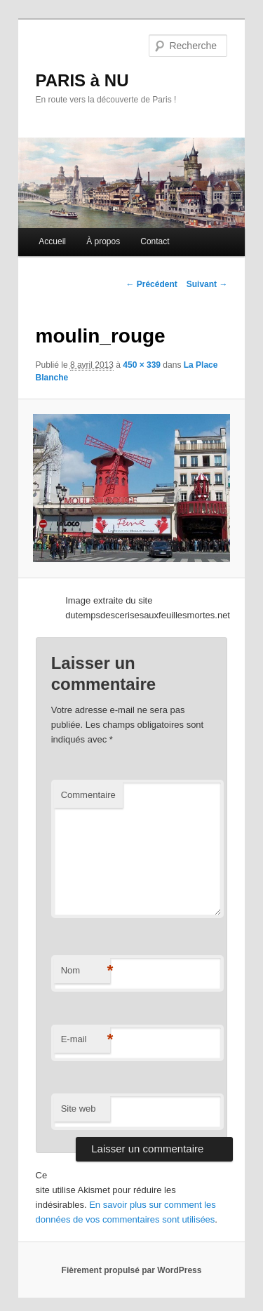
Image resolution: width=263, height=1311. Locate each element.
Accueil (52, 241)
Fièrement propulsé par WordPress (132, 1270)
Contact (154, 241)
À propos (103, 241)
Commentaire (88, 795)
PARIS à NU (82, 80)
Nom (85, 971)
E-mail (85, 1040)
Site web (78, 1108)
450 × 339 (142, 365)
